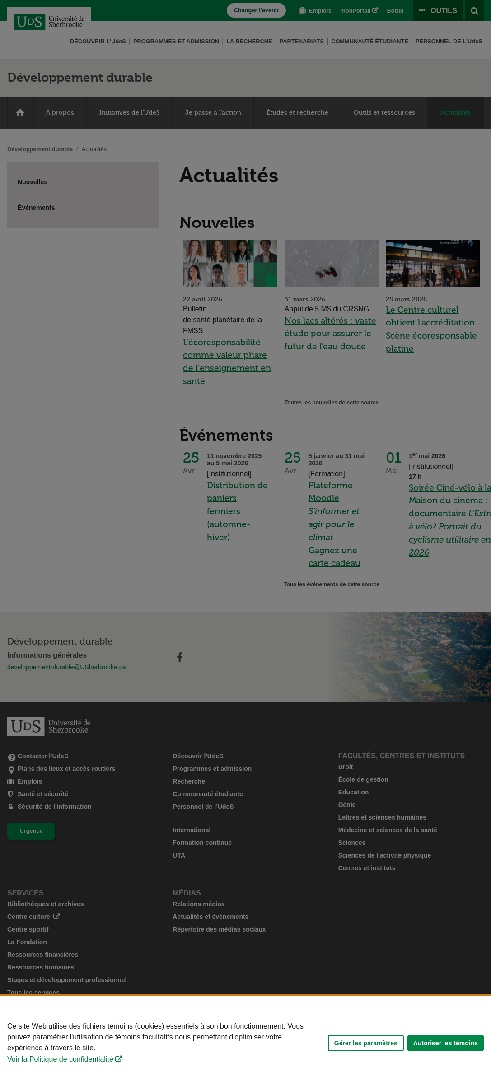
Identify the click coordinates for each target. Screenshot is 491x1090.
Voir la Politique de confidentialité (60, 1059)
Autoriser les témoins (445, 1043)
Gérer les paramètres (365, 1043)
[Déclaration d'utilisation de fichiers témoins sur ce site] (245, 1043)
